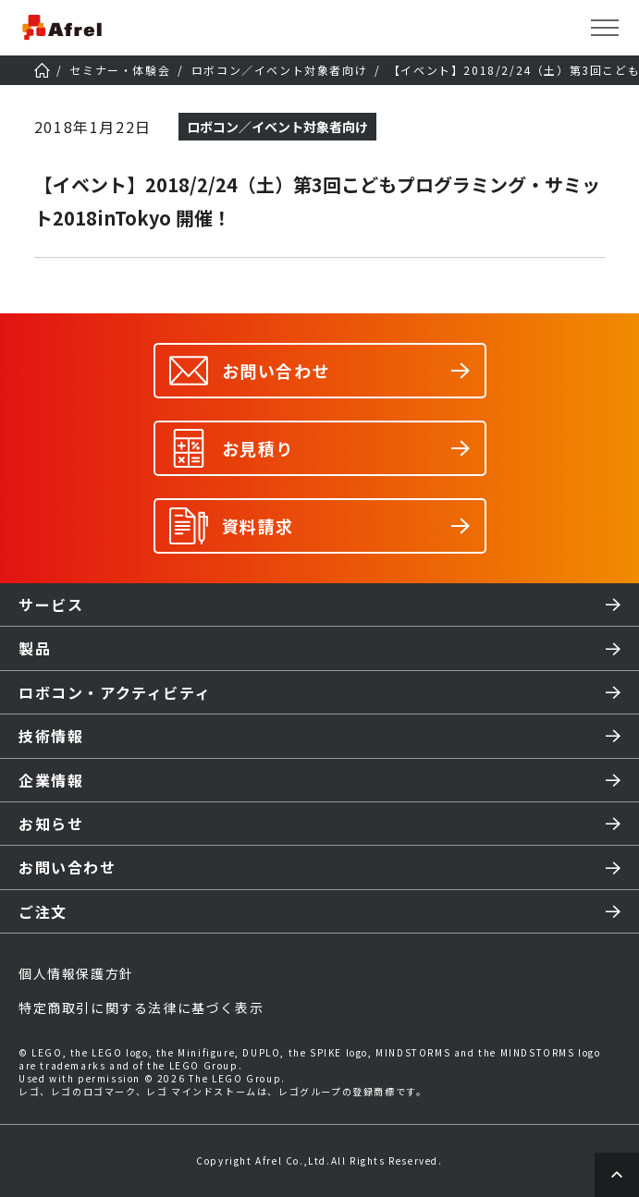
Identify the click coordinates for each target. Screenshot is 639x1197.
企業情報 (50, 780)
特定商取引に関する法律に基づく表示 (141, 1007)
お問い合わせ (67, 867)
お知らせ (50, 823)
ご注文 (43, 911)
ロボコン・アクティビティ (114, 692)
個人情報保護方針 (76, 973)
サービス (50, 604)
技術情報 (50, 736)
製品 (34, 648)
